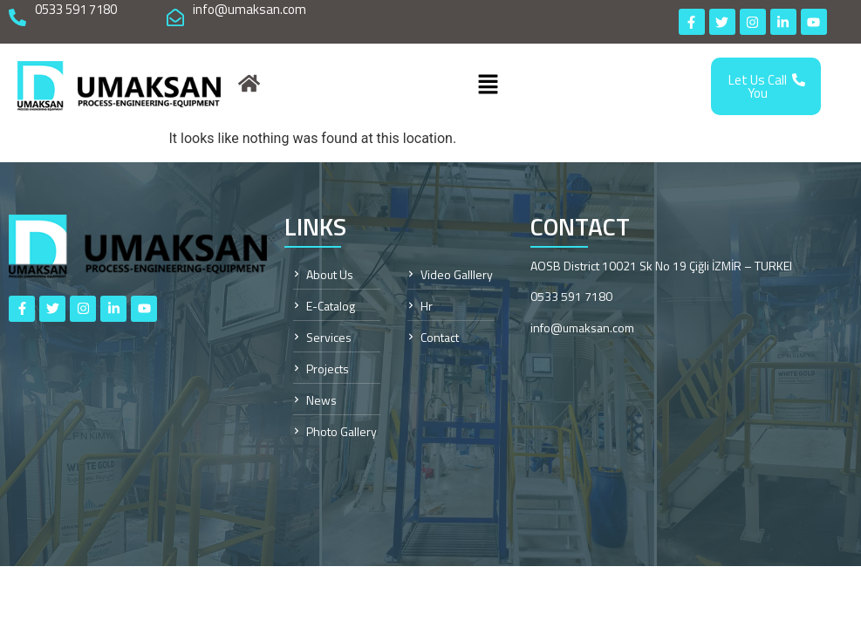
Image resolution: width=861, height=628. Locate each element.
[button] (487, 86)
